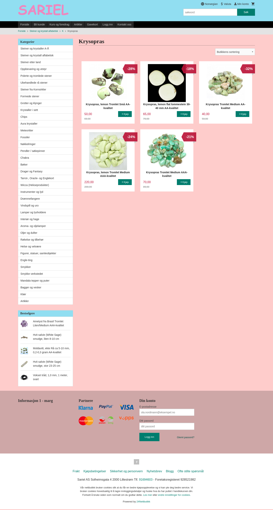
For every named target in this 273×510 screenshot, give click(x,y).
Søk (246, 12)
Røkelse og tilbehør (31, 239)
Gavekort (92, 24)
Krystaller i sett (29, 109)
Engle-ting (26, 260)
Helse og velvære (30, 246)
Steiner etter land (30, 62)
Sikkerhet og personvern (126, 472)
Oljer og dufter (28, 232)
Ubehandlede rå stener (33, 82)
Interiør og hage (29, 219)
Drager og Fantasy (31, 171)
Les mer (148, 495)
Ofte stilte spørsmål (190, 472)
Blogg (170, 472)
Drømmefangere (30, 198)
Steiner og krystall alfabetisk (36, 55)
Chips (23, 116)
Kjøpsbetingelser (94, 472)
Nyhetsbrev (154, 472)
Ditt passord (146, 420)
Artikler (78, 24)
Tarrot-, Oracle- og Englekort (37, 178)
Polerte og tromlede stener (36, 75)
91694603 (145, 480)
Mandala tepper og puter (34, 280)
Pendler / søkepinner (32, 150)
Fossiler (25, 137)
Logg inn (108, 24)
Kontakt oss (124, 24)
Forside (24, 24)
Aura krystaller (28, 123)
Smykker (25, 266)
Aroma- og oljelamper (33, 226)
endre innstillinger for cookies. (174, 495)
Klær (23, 294)
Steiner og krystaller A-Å (34, 48)
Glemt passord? (185, 437)
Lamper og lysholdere (33, 212)
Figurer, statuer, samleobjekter (38, 253)
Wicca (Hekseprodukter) (34, 185)
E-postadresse (147, 406)
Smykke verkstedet (31, 273)
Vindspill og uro (29, 205)
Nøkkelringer (27, 144)
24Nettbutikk (143, 502)
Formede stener (29, 96)
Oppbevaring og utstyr (33, 69)
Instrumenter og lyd (31, 191)
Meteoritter (26, 130)
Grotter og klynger (31, 103)
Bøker (23, 164)
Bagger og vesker (30, 287)
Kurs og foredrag (59, 24)
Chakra (24, 157)
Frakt (76, 472)
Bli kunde (39, 24)
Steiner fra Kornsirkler (33, 89)
